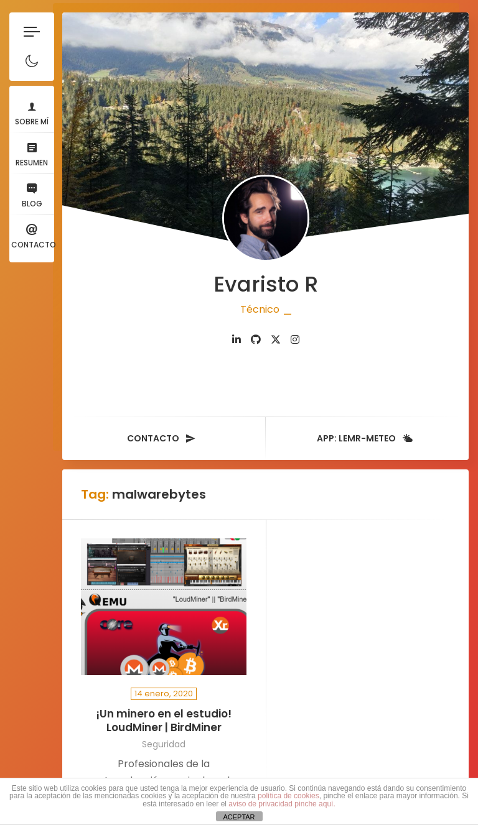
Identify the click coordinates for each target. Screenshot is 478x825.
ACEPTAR (239, 817)
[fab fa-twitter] (276, 340)
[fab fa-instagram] (295, 340)
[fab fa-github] (256, 340)
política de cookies (288, 795)
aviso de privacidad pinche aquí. (281, 804)
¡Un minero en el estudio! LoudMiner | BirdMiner (164, 721)
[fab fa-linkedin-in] (236, 340)
